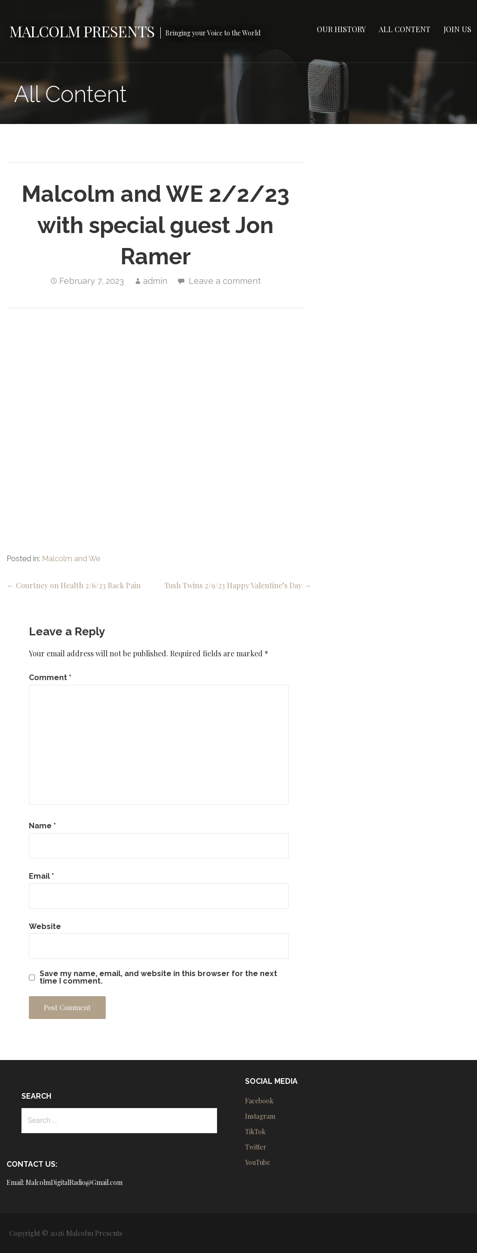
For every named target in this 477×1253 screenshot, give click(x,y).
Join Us (457, 29)
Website (45, 926)
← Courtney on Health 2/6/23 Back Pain (74, 585)
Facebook (259, 1100)
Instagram (260, 1116)
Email (41, 876)
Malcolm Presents (82, 31)
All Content (404, 29)
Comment (50, 677)
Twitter (255, 1147)
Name (42, 825)
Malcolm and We (71, 558)
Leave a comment (225, 281)
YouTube (257, 1162)
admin (155, 281)
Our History (341, 29)
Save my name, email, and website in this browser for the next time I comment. (158, 977)
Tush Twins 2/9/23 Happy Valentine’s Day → (237, 585)
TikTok (255, 1131)
